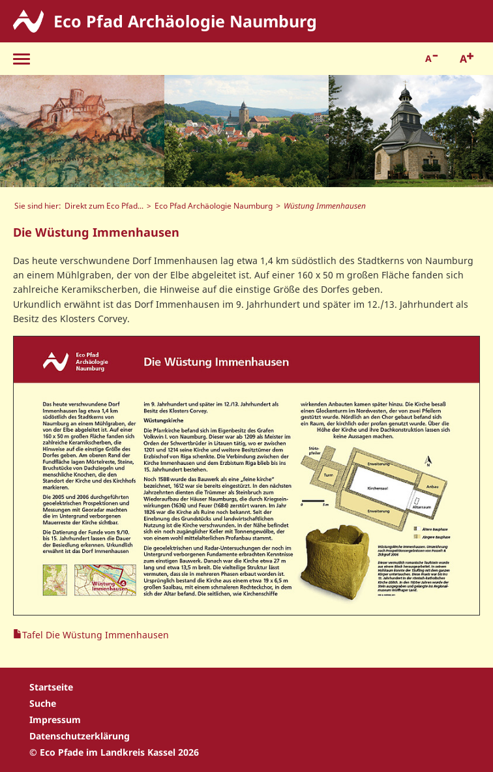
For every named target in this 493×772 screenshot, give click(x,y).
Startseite (51, 687)
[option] (82, 131)
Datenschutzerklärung (79, 736)
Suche (42, 703)
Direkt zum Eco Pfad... (104, 205)
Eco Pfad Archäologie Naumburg (214, 205)
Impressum (55, 719)
